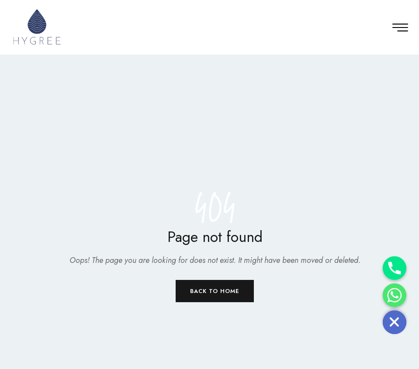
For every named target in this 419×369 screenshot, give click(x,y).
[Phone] (394, 268)
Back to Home (214, 291)
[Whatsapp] (394, 295)
